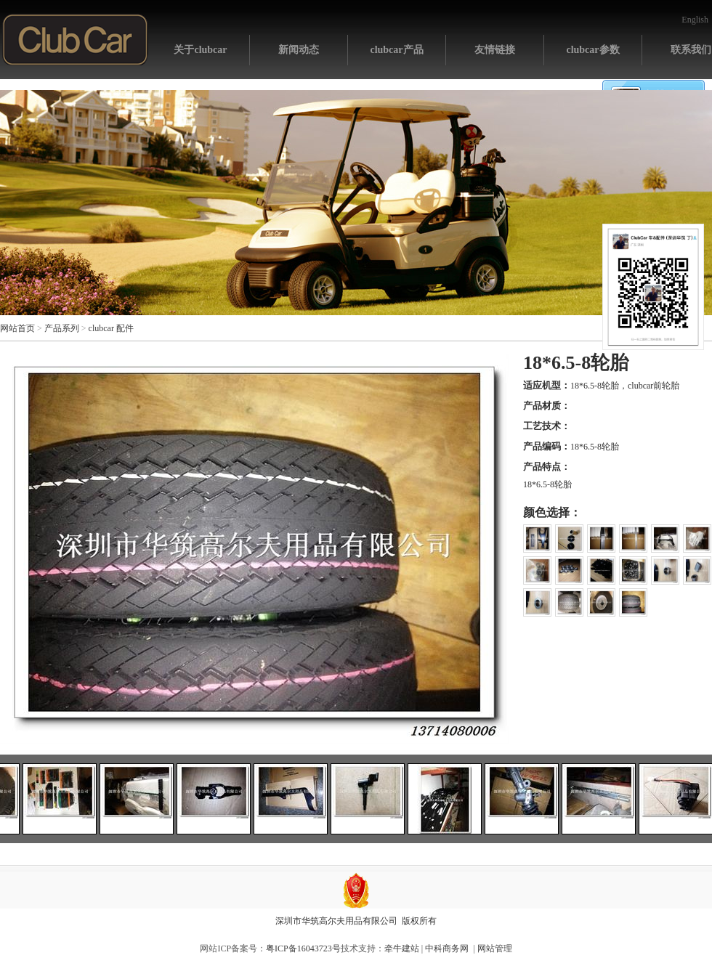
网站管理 (494, 948)
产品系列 (61, 328)
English (694, 20)
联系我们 (691, 49)
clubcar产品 (396, 49)
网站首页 (75, 39)
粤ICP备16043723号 (303, 948)
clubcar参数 (592, 49)
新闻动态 (298, 49)
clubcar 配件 (111, 328)
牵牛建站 (401, 948)
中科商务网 (447, 948)
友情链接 (494, 49)
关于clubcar (200, 49)
